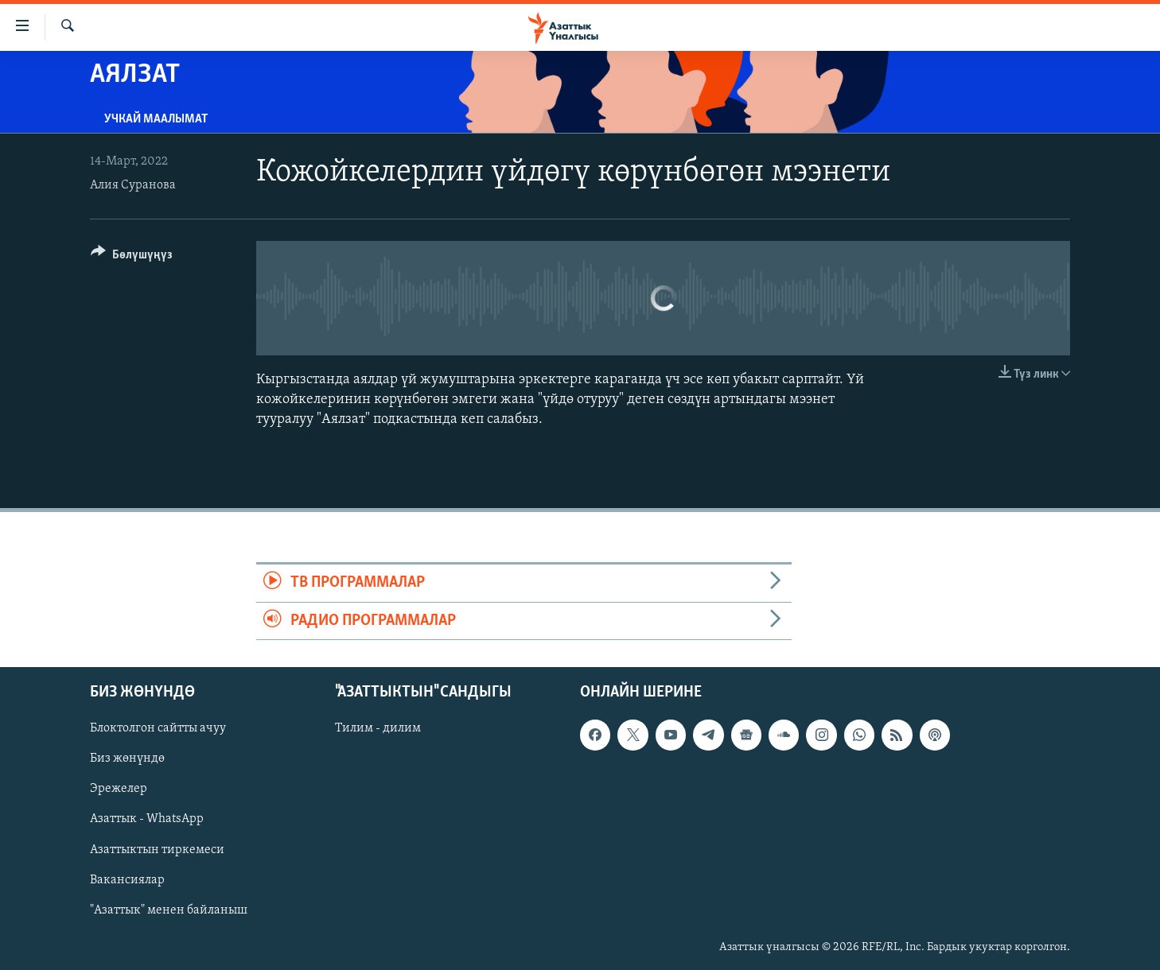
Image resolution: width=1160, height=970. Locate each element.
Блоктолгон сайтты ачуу (158, 728)
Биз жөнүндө (127, 758)
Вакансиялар (127, 879)
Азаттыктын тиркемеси (157, 849)
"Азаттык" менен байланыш (168, 909)
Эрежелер (118, 788)
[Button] (132, 257)
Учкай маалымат (156, 119)
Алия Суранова (133, 185)
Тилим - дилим (378, 728)
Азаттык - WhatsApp (147, 819)
